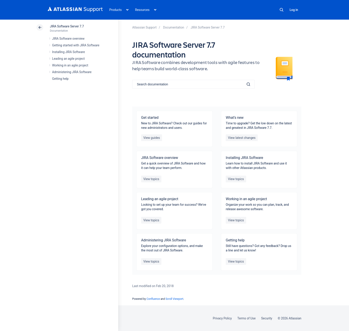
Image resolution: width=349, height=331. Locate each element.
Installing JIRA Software (68, 52)
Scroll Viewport (174, 298)
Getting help (60, 78)
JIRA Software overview (68, 38)
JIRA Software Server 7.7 (67, 26)
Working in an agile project (70, 65)
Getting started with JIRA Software (75, 45)
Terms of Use (246, 318)
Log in (294, 10)
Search (281, 9)
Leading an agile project (68, 58)
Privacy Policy (222, 318)
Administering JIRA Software (71, 72)
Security (266, 318)
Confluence (153, 298)
